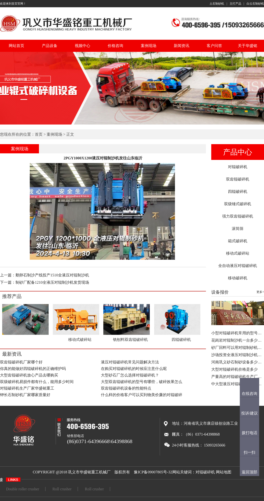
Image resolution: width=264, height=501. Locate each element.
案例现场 (148, 46)
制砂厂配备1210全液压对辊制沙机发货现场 (52, 282)
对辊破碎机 (237, 167)
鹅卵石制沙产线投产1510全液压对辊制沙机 (52, 275)
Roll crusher (62, 489)
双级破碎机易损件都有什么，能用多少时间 (37, 382)
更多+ (260, 292)
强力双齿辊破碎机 (237, 216)
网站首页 (16, 46)
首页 (39, 134)
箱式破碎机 (237, 241)
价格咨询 (115, 46)
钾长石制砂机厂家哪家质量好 (25, 395)
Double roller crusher (22, 489)
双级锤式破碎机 (237, 204)
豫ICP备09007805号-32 (153, 472)
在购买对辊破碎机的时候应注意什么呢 (134, 369)
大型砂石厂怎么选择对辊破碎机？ (130, 375)
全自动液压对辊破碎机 (237, 266)
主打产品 (235, 3)
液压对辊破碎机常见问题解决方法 (130, 362)
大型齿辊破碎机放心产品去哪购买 (29, 375)
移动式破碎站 (237, 253)
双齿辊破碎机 (237, 179)
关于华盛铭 (247, 46)
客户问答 (214, 46)
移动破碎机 (237, 278)
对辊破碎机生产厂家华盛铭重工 (27, 388)
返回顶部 (249, 472)
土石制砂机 (217, 3)
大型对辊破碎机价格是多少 (234, 369)
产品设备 (49, 46)
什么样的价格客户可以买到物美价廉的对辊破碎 (141, 395)
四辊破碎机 (237, 191)
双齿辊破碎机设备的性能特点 (126, 388)
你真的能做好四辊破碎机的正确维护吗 (33, 369)
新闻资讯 (181, 46)
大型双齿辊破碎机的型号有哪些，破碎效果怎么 (141, 382)
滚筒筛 (237, 229)
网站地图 (223, 472)
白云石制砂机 (255, 3)
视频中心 (82, 46)
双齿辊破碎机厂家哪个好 (21, 362)
